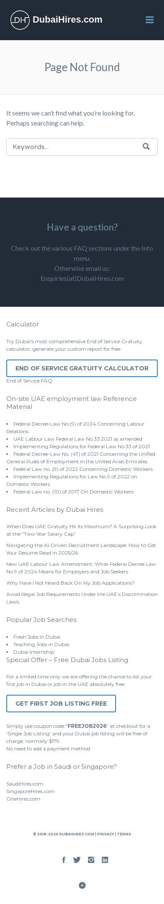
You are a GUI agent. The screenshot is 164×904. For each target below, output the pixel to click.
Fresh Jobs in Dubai (37, 637)
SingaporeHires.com (30, 791)
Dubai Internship (33, 652)
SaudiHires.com (24, 784)
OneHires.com (23, 799)
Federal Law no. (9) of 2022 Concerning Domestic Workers (83, 469)
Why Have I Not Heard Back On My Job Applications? (70, 583)
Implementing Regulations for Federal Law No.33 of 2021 (81, 446)
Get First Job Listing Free (61, 703)
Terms (123, 834)
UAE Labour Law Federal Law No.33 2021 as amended (77, 439)
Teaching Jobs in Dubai (41, 644)
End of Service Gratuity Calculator (82, 368)
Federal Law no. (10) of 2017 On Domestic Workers (73, 491)
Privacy (105, 834)
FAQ (46, 381)
